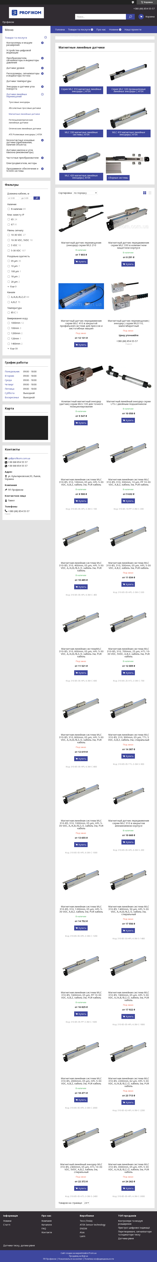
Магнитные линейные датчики (24, 114)
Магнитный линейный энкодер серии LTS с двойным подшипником (129, 402)
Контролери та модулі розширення (130, 1222)
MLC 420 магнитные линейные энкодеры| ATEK (81, 176)
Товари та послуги (79, 29)
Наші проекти (132, 29)
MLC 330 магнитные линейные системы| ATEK (81, 133)
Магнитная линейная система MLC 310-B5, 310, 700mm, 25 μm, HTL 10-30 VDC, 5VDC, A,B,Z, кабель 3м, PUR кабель (128, 652)
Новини (113, 29)
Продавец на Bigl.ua (78, 1256)
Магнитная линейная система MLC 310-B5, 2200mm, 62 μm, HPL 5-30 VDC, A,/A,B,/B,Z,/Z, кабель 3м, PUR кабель (128, 1082)
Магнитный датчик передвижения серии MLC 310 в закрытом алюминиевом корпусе (128, 823)
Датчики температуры (18, 81)
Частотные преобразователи (22, 158)
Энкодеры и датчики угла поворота (20, 87)
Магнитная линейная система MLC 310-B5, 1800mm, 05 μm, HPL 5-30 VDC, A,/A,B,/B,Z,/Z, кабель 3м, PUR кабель (128, 996)
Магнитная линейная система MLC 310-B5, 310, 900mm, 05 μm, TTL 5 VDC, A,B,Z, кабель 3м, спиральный (128, 737)
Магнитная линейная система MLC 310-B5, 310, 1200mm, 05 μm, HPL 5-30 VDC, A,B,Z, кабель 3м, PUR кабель (81, 909)
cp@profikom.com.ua (19, 458)
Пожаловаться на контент (70, 1259)
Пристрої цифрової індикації (134, 1227)
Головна (60, 29)
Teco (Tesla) (86, 1220)
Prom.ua (92, 1253)
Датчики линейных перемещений (16, 95)
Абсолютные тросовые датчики (25, 108)
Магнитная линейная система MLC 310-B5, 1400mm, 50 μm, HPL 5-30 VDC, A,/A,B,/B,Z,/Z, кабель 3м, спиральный (128, 910)
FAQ (72, 36)
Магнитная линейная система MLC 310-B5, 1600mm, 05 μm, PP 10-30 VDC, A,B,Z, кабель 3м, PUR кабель (81, 995)
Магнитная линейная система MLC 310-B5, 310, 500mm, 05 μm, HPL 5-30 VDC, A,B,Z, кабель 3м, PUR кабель (128, 565)
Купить (82, 261)
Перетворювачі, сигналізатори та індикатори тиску (135, 1233)
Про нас (101, 29)
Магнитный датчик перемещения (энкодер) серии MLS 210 (81, 243)
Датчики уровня (15, 68)
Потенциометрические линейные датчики (21, 121)
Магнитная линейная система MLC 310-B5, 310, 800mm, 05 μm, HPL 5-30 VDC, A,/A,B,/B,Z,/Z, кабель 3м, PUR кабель (81, 738)
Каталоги (46, 1224)
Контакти (61, 36)
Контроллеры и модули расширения (19, 44)
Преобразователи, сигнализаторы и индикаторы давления (22, 60)
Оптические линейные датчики (25, 128)
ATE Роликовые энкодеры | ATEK (25, 134)
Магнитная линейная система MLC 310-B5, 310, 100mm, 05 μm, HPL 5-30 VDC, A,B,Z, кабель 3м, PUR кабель (81, 482)
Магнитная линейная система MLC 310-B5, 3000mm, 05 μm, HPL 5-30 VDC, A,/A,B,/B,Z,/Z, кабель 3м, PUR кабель (128, 1168)
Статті (6, 1224)
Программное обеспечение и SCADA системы (22, 170)
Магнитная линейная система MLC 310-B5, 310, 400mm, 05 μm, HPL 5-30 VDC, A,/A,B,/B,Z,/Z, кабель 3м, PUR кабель (81, 566)
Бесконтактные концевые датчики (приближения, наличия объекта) (20, 142)
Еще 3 (13, 286)
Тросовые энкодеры (19, 102)
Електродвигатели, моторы (21, 163)
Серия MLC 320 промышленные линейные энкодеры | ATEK (129, 90)
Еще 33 (14, 348)
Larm (82, 1236)
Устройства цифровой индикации (18, 51)
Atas (82, 1232)
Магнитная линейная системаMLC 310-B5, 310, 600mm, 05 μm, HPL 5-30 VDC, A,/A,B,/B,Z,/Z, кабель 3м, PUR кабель (81, 652)
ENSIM (83, 1228)
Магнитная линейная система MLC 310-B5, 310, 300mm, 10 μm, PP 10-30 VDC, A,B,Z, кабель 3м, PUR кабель (129, 482)
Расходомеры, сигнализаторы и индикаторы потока (22, 74)
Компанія (46, 1220)
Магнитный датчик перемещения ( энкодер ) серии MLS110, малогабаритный (128, 323)
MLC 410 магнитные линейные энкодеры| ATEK (128, 133)
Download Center (88, 36)
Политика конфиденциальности (99, 1259)
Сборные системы (118, 178)
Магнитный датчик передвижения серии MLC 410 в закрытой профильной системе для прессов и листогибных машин (81, 324)
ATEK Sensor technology (92, 1224)
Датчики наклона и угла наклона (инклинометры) (19, 151)
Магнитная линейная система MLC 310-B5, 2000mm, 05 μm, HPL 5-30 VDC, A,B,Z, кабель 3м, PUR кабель (81, 1081)
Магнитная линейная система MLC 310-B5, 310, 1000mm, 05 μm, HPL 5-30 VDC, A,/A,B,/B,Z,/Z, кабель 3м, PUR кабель (81, 824)
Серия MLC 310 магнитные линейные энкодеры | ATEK (81, 90)
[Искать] (130, 17)
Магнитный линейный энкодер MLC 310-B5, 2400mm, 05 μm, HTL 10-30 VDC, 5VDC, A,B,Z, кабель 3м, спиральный (81, 1168)
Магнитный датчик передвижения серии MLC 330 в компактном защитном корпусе (128, 245)
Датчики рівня (126, 1238)
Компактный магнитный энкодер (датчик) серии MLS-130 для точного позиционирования (81, 404)
